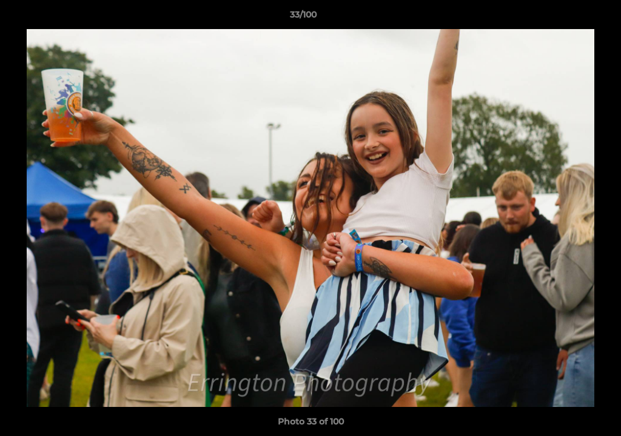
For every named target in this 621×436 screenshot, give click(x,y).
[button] (570, 17)
